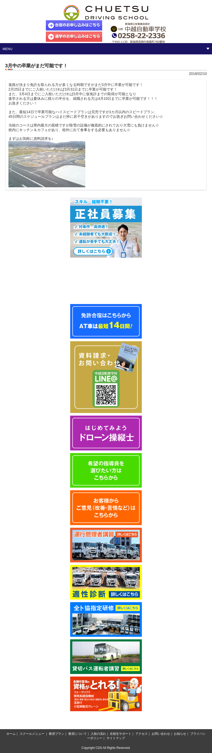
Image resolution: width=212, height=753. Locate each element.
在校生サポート (120, 734)
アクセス (141, 734)
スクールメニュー (32, 734)
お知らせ (180, 734)
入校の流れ (98, 734)
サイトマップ (116, 738)
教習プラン (56, 734)
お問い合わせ (161, 734)
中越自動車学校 (106, 13)
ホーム (11, 734)
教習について (77, 734)
